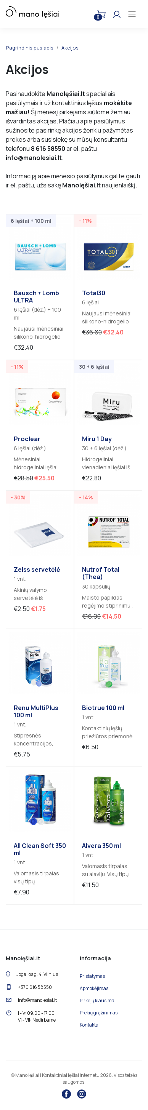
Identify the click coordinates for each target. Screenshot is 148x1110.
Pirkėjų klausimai (98, 1000)
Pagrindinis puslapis (29, 47)
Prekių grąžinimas (98, 1012)
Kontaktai (90, 1025)
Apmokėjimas (94, 988)
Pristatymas (92, 976)
